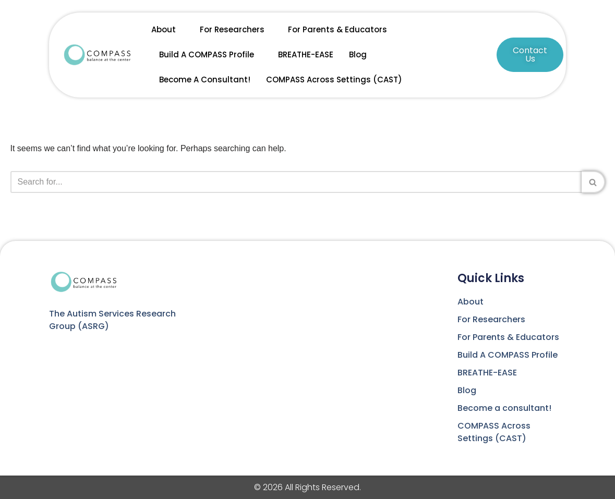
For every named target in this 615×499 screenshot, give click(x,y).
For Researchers (236, 30)
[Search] (296, 182)
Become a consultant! (204, 79)
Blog (358, 54)
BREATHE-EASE (305, 54)
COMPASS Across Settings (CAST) (334, 79)
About (167, 30)
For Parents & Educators (337, 29)
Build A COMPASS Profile (210, 55)
